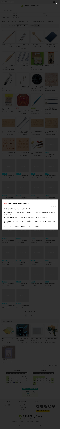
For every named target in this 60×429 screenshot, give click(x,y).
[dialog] (30, 214)
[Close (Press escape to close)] (56, 4)
